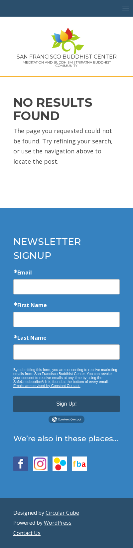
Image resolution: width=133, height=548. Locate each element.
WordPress (57, 522)
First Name (32, 305)
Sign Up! (66, 404)
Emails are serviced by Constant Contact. (46, 386)
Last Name (32, 337)
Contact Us (27, 533)
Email (24, 272)
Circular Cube (62, 512)
